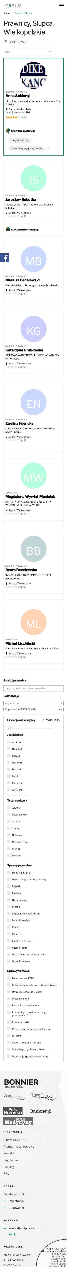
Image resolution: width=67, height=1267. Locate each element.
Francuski (17, 769)
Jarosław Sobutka (20, 199)
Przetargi (17, 1036)
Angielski (16, 742)
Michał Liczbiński (20, 643)
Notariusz (17, 835)
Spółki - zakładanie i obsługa (26, 1042)
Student (16, 828)
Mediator (16, 855)
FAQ (6, 1173)
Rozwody (16, 934)
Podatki (16, 907)
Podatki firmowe (20, 998)
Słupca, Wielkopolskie (20, 109)
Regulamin (10, 1160)
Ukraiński (17, 783)
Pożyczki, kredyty (21, 920)
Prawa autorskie (20, 1022)
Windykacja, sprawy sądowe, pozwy (30, 1056)
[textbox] (34, 703)
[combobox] (33, 703)
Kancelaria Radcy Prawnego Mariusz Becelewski (31, 285)
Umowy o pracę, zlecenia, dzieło (28, 1049)
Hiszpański (17, 762)
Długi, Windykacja (20, 140)
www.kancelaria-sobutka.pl (25, 229)
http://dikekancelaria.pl (23, 131)
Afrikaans (17, 790)
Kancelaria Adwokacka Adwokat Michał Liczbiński (32, 648)
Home (6, 13)
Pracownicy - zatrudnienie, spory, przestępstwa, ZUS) (29, 1014)
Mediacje (16, 893)
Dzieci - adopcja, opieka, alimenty (27, 148)
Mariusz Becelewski (22, 280)
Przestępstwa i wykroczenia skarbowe (31, 1029)
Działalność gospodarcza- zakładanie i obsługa (35, 985)
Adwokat (16, 808)
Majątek (16, 886)
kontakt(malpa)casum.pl (25, 1228)
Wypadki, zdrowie (21, 961)
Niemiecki (17, 749)
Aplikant (16, 821)
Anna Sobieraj (17, 96)
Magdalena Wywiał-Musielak (30, 497)
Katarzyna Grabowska (24, 350)
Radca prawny (19, 814)
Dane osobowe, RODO (23, 978)
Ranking (8, 1167)
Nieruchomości (20, 900)
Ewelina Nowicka (19, 423)
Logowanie (16, 1207)
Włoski (15, 776)
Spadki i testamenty (22, 941)
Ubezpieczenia (19, 947)
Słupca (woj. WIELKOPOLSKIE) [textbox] (32, 709)
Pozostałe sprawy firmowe (25, 1005)
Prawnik (16, 848)
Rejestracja (16, 1201)
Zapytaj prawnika (14, 1194)
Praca (15, 927)
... (48, 148)
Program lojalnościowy (18, 1146)
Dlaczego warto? (14, 1140)
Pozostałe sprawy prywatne (26, 913)
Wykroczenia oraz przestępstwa (28, 954)
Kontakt (8, 1153)
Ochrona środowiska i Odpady (27, 992)
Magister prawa (20, 842)
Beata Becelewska (21, 570)
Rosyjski (16, 756)
